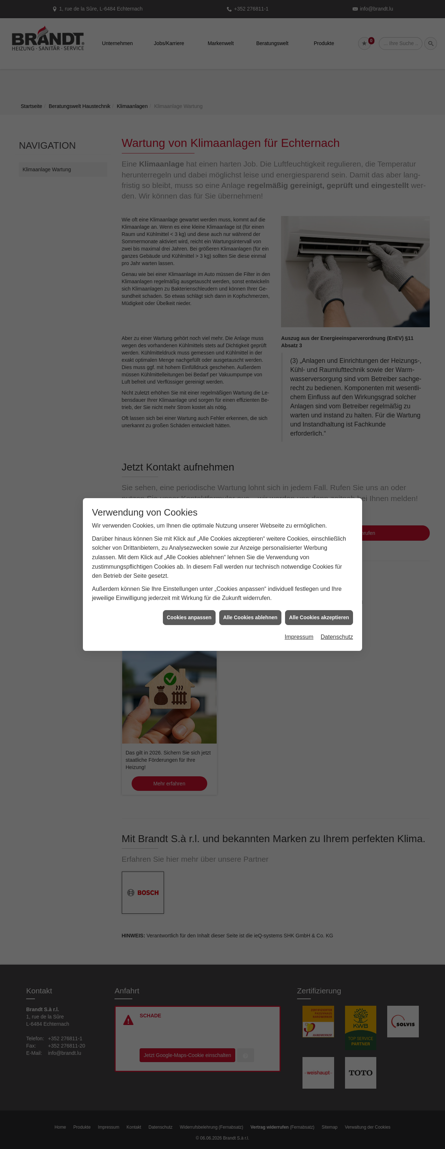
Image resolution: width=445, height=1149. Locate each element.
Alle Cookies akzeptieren (319, 617)
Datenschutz (337, 637)
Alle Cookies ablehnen (250, 617)
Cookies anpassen (189, 617)
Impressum (299, 637)
